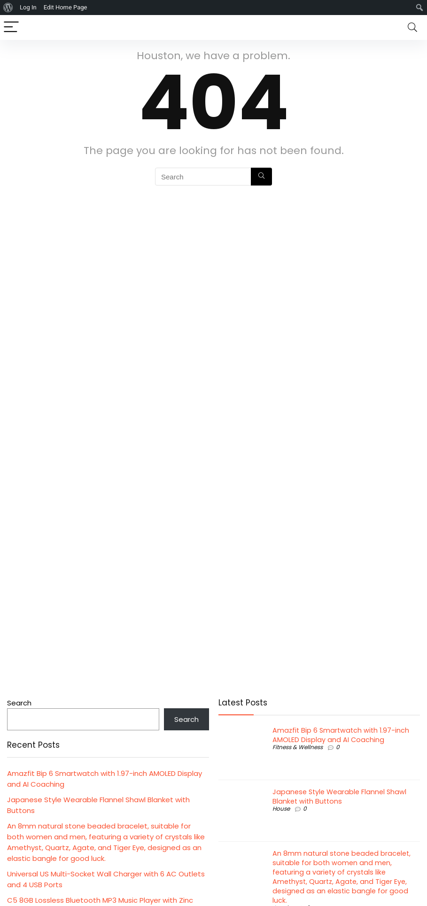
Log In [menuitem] (28, 7)
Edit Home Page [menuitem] (65, 7)
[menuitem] (8, 7)
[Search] (412, 27)
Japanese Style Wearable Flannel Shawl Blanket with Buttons (339, 796)
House (281, 809)
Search (19, 703)
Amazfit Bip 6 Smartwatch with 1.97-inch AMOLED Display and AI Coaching (340, 735)
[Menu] (11, 27)
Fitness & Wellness (297, 747)
